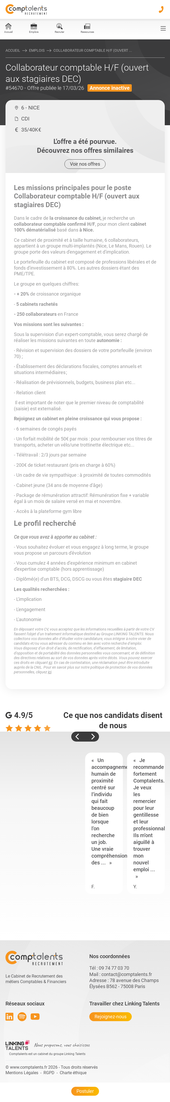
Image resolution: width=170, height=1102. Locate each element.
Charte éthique (73, 1072)
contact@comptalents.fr (126, 974)
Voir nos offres (85, 164)
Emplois (37, 50)
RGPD (48, 1072)
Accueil (13, 50)
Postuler (85, 1091)
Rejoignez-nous (111, 1016)
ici (50, 662)
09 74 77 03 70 (114, 968)
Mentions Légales (22, 1072)
